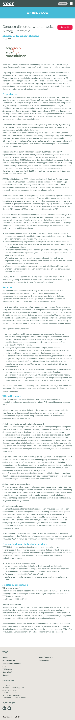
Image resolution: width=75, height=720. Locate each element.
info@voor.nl (8, 680)
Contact (5, 675)
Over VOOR (7, 672)
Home (4, 657)
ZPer (4, 666)
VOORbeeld (7, 669)
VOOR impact (43, 660)
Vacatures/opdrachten (11, 663)
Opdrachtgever (8, 660)
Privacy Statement (45, 657)
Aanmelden (63, 4)
